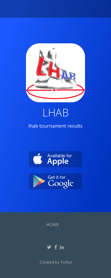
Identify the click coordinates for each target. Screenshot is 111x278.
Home (52, 224)
